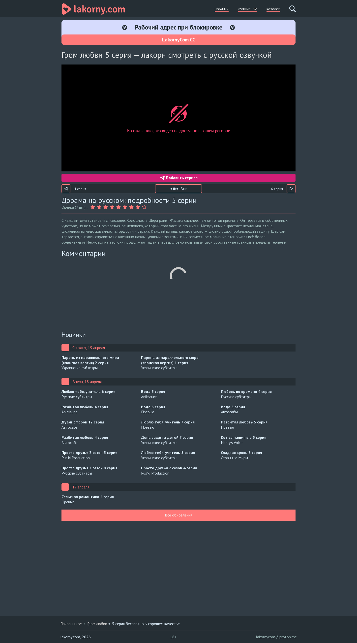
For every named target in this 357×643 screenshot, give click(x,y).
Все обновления (178, 515)
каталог (273, 8)
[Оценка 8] (138, 207)
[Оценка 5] (118, 207)
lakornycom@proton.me (276, 636)
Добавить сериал (179, 177)
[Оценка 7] (131, 207)
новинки (222, 8)
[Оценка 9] (144, 207)
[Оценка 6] (125, 207)
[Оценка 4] (112, 207)
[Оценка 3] (105, 207)
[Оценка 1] (93, 207)
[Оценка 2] (99, 207)
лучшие (247, 8)
